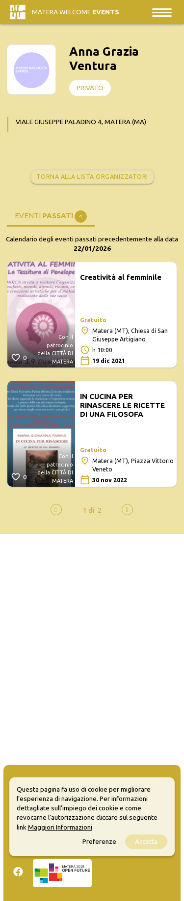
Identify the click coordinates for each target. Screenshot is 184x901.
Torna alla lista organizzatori (92, 176)
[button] (88, 510)
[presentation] (56, 509)
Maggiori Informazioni (60, 827)
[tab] (51, 215)
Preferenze (99, 841)
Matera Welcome (75, 12)
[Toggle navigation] (162, 12)
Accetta (146, 841)
